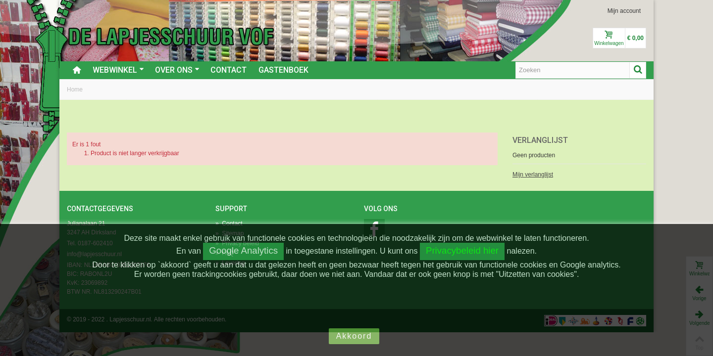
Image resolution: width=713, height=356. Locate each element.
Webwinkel (118, 70)
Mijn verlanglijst (532, 174)
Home (75, 89)
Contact (228, 70)
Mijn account (624, 10)
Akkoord (354, 336)
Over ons (177, 70)
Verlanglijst (540, 140)
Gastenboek (283, 70)
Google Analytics (243, 250)
